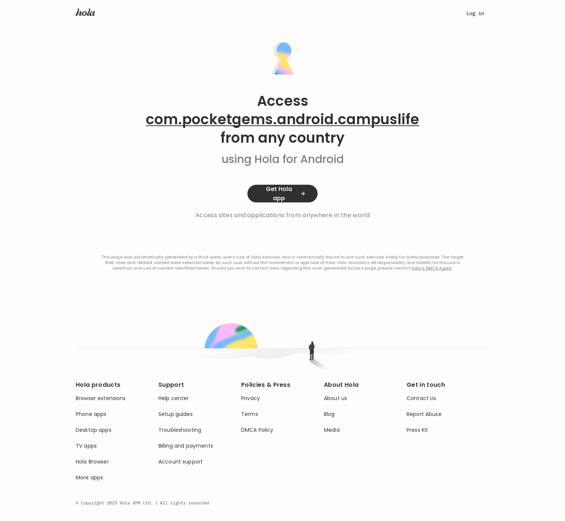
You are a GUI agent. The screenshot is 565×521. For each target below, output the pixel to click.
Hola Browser (92, 461)
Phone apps (91, 414)
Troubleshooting (179, 430)
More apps (89, 477)
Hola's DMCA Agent (431, 268)
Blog (329, 414)
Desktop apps (94, 430)
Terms (249, 414)
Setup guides (175, 414)
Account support (180, 461)
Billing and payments (185, 445)
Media (332, 430)
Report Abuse (424, 414)
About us (335, 398)
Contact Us (421, 398)
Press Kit (417, 430)
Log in (475, 13)
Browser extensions (101, 398)
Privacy (250, 398)
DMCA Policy (257, 430)
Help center (173, 398)
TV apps (86, 445)
